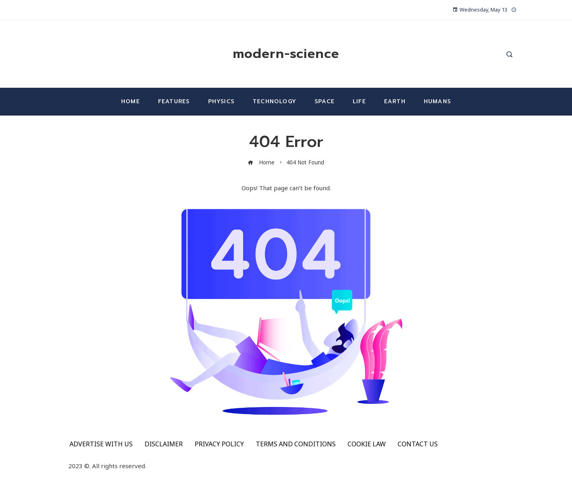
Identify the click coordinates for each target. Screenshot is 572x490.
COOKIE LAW (367, 444)
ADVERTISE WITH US (101, 444)
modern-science (286, 54)
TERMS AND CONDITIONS (296, 444)
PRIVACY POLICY (219, 444)
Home (130, 101)
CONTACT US (418, 444)
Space (324, 101)
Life (359, 101)
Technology (274, 101)
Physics (221, 101)
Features (174, 101)
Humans (437, 101)
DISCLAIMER (164, 444)
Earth (395, 101)
